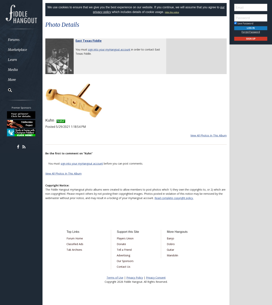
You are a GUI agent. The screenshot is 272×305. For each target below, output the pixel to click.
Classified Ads (74, 244)
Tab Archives (74, 249)
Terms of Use (115, 277)
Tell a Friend (124, 249)
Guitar (170, 249)
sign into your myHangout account (109, 49)
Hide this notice (172, 12)
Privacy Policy (134, 277)
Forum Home (74, 238)
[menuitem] (21, 40)
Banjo (170, 238)
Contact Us (123, 266)
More (12, 79)
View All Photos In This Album (208, 135)
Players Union (125, 238)
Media (13, 69)
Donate (121, 244)
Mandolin (172, 255)
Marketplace (17, 50)
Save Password (243, 23)
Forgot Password (251, 32)
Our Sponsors (125, 261)
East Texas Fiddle (89, 41)
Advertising (123, 255)
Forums (14, 40)
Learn (12, 59)
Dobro (171, 244)
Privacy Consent (156, 277)
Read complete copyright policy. (174, 198)
